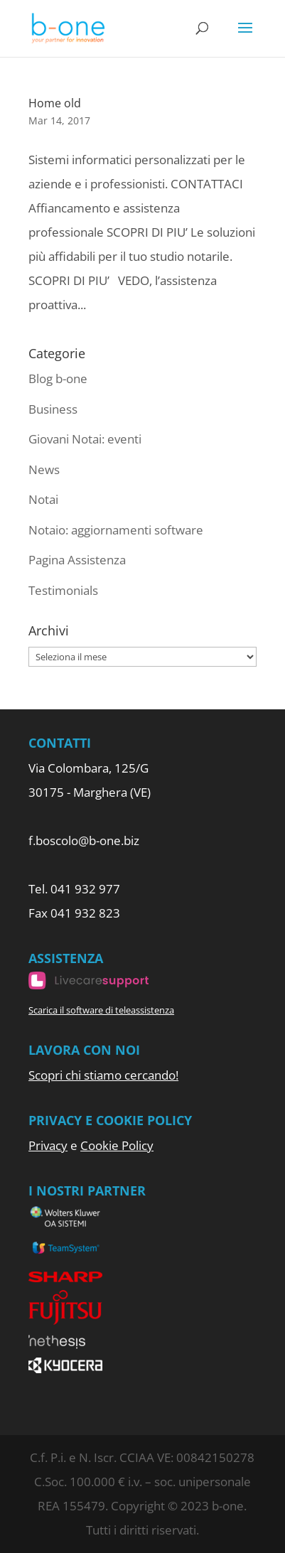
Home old (54, 103)
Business (52, 409)
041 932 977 (85, 889)
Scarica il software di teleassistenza (101, 1010)
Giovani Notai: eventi (84, 439)
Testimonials (63, 590)
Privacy (48, 1145)
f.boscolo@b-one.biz (83, 840)
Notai (43, 499)
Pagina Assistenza (77, 560)
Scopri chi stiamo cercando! (103, 1075)
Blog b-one (57, 378)
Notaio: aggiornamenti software (115, 530)
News (44, 469)
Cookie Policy (117, 1145)
